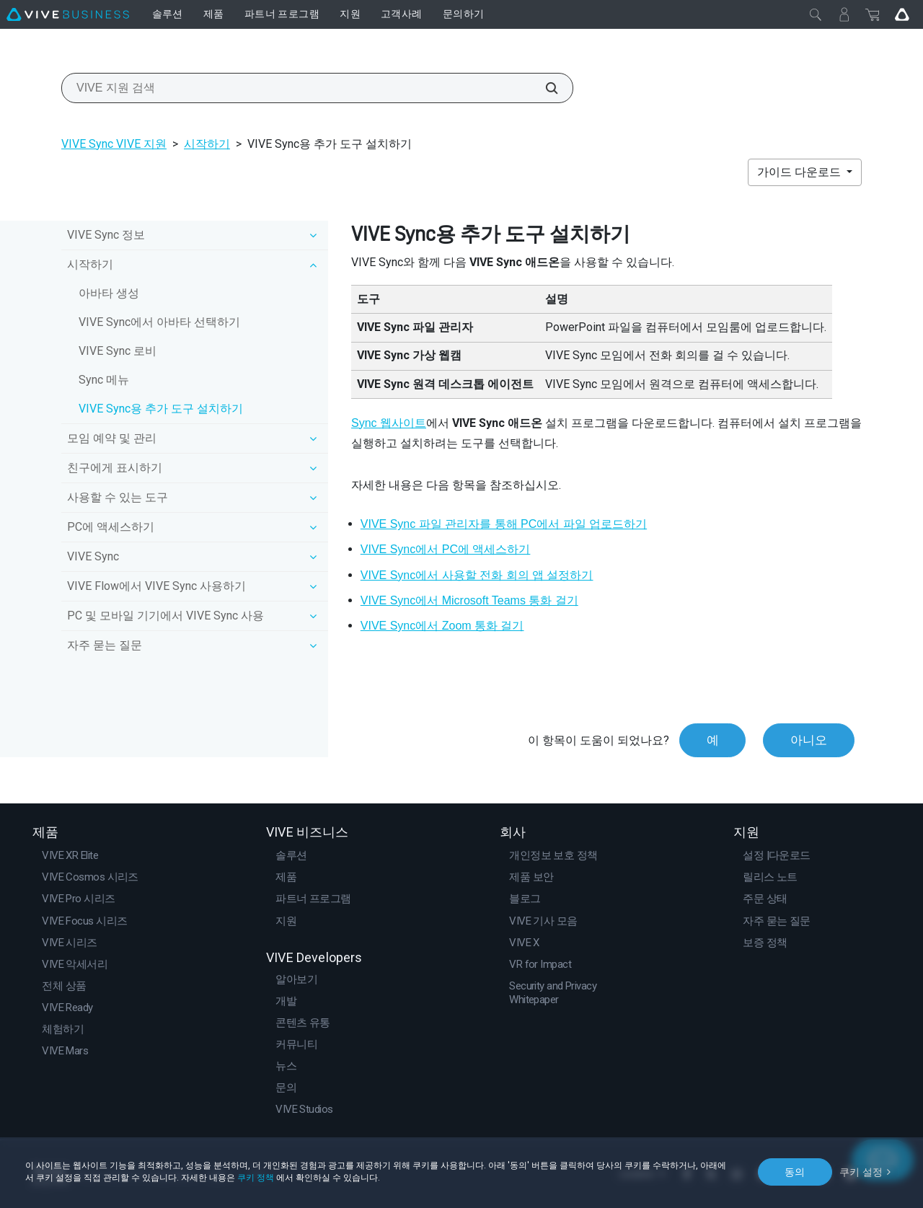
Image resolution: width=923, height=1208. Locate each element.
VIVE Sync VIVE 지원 (114, 144)
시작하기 (207, 144)
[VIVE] (67, 14)
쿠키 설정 (861, 1171)
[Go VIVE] (902, 14)
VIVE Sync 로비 (117, 351)
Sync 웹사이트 (388, 423)
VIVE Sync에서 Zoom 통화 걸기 (442, 626)
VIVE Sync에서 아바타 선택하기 (159, 322)
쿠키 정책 (255, 1178)
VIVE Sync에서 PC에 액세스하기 (446, 549)
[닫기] (815, 14)
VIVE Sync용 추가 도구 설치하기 (161, 408)
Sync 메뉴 (104, 380)
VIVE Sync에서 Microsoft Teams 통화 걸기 (469, 600)
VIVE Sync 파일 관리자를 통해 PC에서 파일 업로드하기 (504, 524)
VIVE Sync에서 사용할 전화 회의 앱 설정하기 (477, 575)
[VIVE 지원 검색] (543, 88)
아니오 (808, 740)
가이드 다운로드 (800, 172)
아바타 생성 (109, 293)
